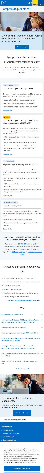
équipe (9, 282)
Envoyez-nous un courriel (11, 433)
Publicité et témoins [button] (19, 465)
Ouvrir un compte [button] (22, 47)
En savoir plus (7, 110)
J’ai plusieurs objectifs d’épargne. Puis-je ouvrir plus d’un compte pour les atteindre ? (20, 339)
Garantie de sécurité (9, 440)
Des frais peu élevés (11, 293)
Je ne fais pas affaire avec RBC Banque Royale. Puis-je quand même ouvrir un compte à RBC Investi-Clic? (20, 321)
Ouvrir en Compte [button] (22, 413)
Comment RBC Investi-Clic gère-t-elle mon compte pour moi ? (19, 362)
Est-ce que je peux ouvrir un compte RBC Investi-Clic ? (19, 333)
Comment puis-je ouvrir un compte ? (13, 328)
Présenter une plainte (32, 465)
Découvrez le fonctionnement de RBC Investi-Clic (23, 301)
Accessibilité (19, 463)
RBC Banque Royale (18, 252)
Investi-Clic (9, 2)
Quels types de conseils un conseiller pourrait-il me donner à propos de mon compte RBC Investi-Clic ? (18, 347)
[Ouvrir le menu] (41, 3)
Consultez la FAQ (8, 437)
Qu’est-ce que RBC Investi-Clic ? (12, 315)
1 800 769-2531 (22, 244)
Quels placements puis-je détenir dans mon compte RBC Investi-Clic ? (20, 355)
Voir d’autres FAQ (23, 369)
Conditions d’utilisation (8, 463)
